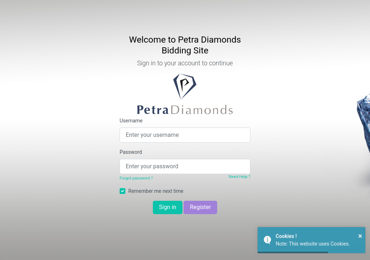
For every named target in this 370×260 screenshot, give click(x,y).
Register (200, 207)
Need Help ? (239, 176)
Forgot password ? (136, 178)
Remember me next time (156, 191)
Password (131, 152)
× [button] (360, 235)
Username (131, 121)
